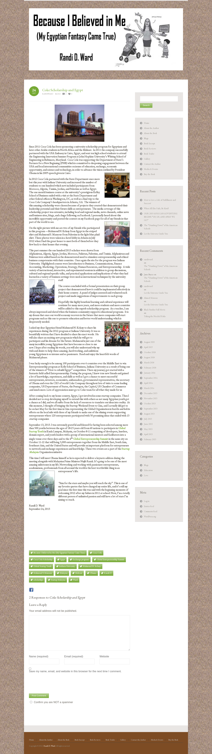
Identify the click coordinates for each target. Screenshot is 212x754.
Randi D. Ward (49, 746)
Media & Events (151, 169)
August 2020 (149, 342)
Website (104, 656)
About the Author (151, 128)
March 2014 (149, 388)
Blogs (57, 94)
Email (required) (73, 656)
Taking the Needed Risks (154, 316)
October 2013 (150, 403)
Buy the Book (149, 174)
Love (146, 475)
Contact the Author (152, 164)
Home (146, 123)
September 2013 (150, 408)
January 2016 (149, 372)
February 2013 (150, 439)
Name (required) (38, 656)
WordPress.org (150, 516)
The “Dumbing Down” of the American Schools (161, 268)
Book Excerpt (149, 143)
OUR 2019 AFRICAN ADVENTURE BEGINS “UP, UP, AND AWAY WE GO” (160, 217)
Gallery (147, 158)
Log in (146, 501)
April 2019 (148, 347)
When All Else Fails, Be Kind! (156, 208)
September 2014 (150, 378)
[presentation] (54, 682)
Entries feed (149, 506)
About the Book (150, 133)
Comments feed (150, 511)
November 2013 (150, 398)
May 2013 (148, 429)
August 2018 (149, 357)
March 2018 (149, 362)
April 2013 (148, 434)
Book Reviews (150, 148)
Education (148, 470)
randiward (47, 94)
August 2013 (149, 413)
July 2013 (148, 418)
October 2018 (150, 352)
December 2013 (150, 393)
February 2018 (150, 367)
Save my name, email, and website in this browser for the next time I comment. (75, 671)
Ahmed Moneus (151, 298)
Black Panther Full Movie (154, 309)
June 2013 (148, 424)
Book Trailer (149, 153)
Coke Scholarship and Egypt (62, 90)
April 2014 (148, 383)
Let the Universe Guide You (156, 233)
